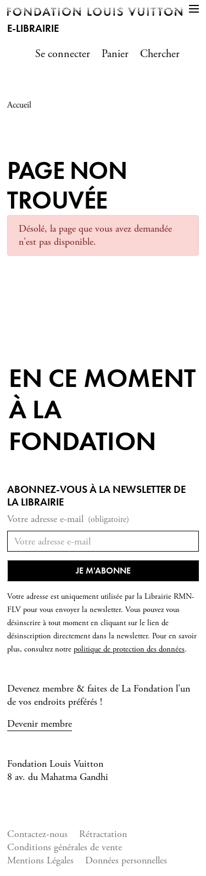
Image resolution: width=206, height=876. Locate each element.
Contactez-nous (37, 834)
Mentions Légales (40, 860)
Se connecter (62, 54)
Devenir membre (39, 723)
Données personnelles (126, 860)
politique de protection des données (129, 649)
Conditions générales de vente (64, 847)
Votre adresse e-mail (68, 519)
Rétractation (103, 834)
